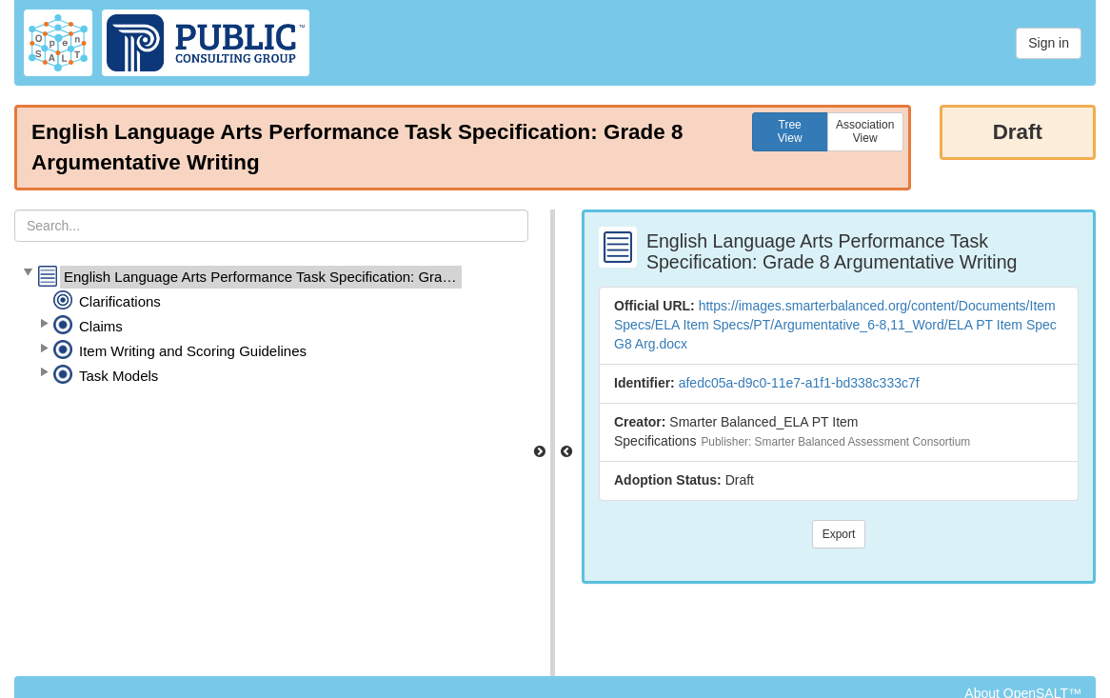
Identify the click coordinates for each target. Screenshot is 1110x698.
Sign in (1048, 42)
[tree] (271, 326)
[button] (27, 273)
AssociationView (865, 131)
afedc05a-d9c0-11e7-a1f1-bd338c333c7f (799, 382)
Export (839, 534)
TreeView (790, 131)
